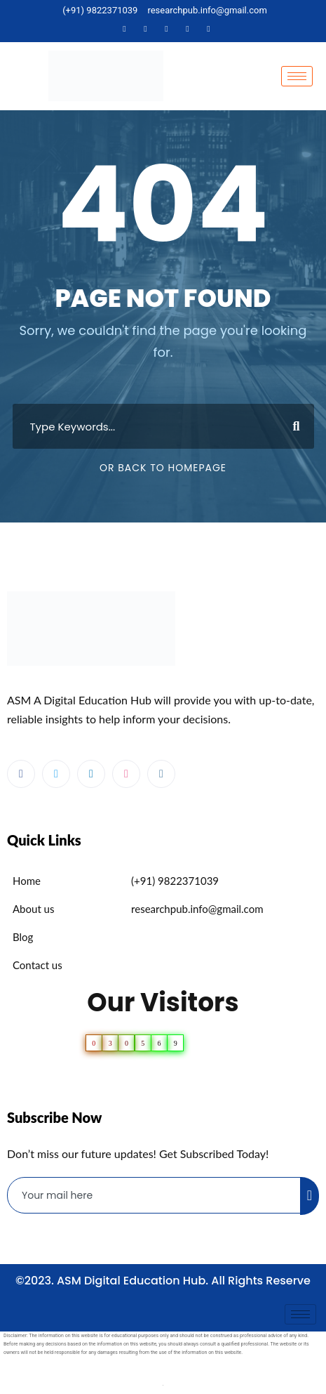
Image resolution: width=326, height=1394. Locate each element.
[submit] (309, 1196)
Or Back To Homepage (163, 468)
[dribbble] (126, 774)
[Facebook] (124, 28)
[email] (154, 1195)
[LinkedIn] (166, 28)
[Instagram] (208, 28)
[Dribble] (187, 28)
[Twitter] (145, 28)
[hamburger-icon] (297, 76)
